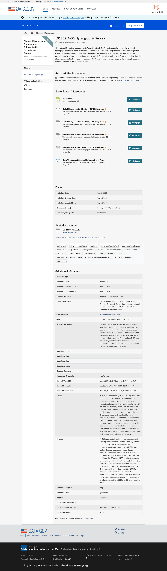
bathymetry (61, 246)
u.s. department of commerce (97, 257)
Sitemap (58, 536)
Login (82, 536)
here (91, 518)
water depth (62, 261)
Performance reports (127, 555)
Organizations (135, 25)
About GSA (25, 555)
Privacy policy (124, 559)
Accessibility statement (31, 559)
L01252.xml (67, 98)
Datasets (120, 25)
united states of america (121, 257)
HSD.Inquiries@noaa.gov (34, 75)
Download (134, 99)
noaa (78, 253)
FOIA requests (59, 555)
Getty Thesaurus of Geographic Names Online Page (83, 160)
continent (94, 246)
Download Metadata (69, 232)
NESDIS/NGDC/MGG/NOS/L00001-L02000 (87, 237)
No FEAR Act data (61, 559)
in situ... (101, 250)
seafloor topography (115, 253)
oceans (101, 253)
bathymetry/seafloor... (78, 246)
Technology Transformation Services (79, 549)
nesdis (70, 253)
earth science (62, 250)
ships (80, 257)
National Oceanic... (45, 33)
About (22, 536)
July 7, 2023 (80, 42)
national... (61, 253)
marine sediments (114, 250)
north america (89, 253)
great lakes (75, 250)
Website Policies (47, 536)
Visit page (134, 110)
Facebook (28, 89)
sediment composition (65, 257)
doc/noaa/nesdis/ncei (110, 246)
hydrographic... (88, 250)
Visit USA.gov (79, 565)
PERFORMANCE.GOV (70, 536)
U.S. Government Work (129, 80)
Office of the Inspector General (99, 555)
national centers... (132, 250)
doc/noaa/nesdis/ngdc (131, 246)
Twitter (27, 85)
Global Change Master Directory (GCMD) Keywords (83, 109)
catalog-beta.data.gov (73, 17)
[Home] (21, 9)
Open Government (33, 536)
